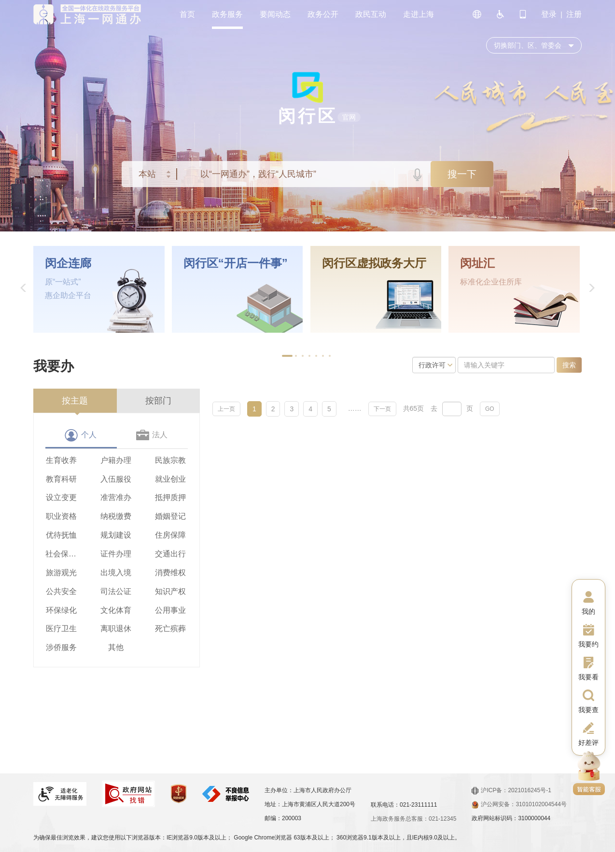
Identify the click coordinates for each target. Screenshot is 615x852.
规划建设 (115, 535)
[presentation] (75, 401)
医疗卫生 (61, 628)
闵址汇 (477, 263)
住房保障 (170, 535)
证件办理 (115, 554)
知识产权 (170, 591)
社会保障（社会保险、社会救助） (61, 554)
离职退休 (115, 628)
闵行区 (307, 116)
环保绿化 (61, 610)
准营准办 (115, 497)
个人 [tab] (89, 435)
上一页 (226, 409)
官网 (349, 117)
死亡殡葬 (170, 628)
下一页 (382, 409)
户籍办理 (115, 460)
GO (489, 409)
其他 (116, 647)
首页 (187, 14)
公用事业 (170, 610)
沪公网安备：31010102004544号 (519, 804)
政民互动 (370, 14)
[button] (23, 289)
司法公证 (115, 591)
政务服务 (227, 14)
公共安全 (61, 591)
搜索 (569, 365)
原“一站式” (63, 282)
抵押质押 (170, 497)
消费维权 (170, 572)
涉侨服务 (61, 647)
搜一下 (461, 174)
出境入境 (115, 572)
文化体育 (115, 610)
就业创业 (170, 479)
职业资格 (61, 516)
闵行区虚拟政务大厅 (374, 263)
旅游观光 (61, 572)
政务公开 (323, 14)
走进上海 (418, 14)
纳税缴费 (115, 516)
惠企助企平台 (68, 295)
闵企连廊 (68, 263)
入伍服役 (115, 479)
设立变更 (61, 497)
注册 (574, 14)
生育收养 (61, 460)
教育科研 (61, 479)
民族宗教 (170, 460)
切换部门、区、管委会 (527, 45)
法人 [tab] (160, 435)
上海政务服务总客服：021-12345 (413, 818)
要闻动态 (275, 14)
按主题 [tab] (75, 401)
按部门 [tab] (158, 401)
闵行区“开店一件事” (235, 263)
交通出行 (170, 554)
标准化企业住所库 (491, 282)
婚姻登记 (170, 516)
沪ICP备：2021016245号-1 (511, 790)
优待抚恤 (61, 535)
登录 (549, 14)
